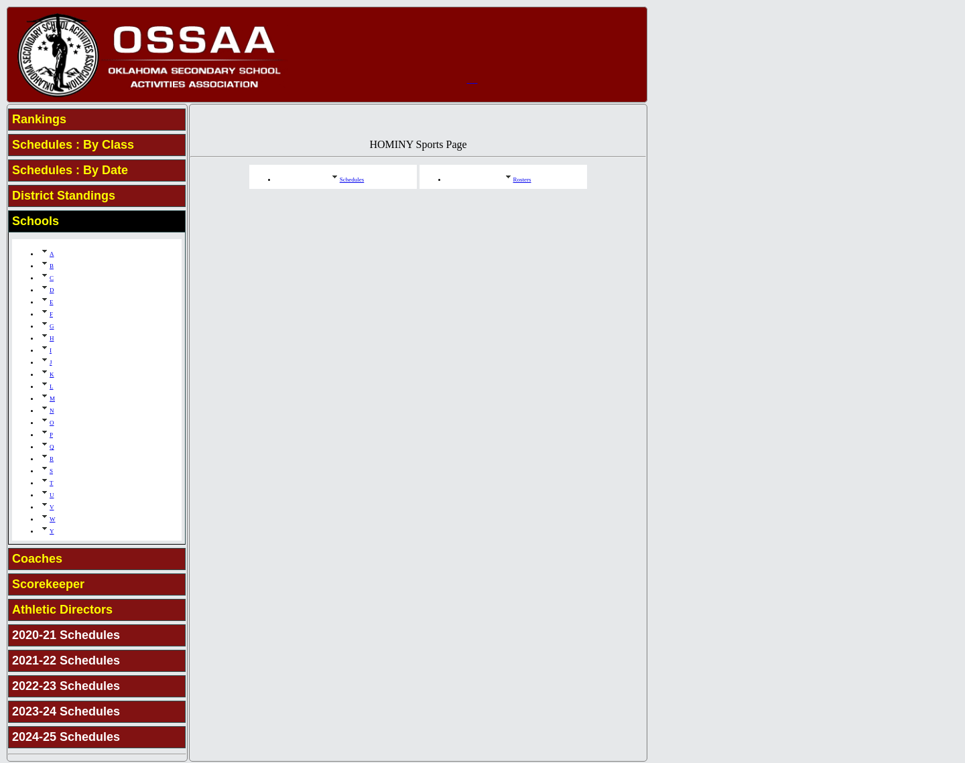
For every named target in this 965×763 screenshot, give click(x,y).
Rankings (39, 119)
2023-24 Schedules (66, 711)
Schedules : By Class (73, 144)
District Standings (63, 195)
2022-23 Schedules (66, 686)
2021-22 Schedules (66, 660)
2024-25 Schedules (66, 737)
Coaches (37, 558)
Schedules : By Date (70, 170)
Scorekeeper (48, 584)
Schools (35, 221)
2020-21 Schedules (66, 635)
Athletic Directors (62, 609)
